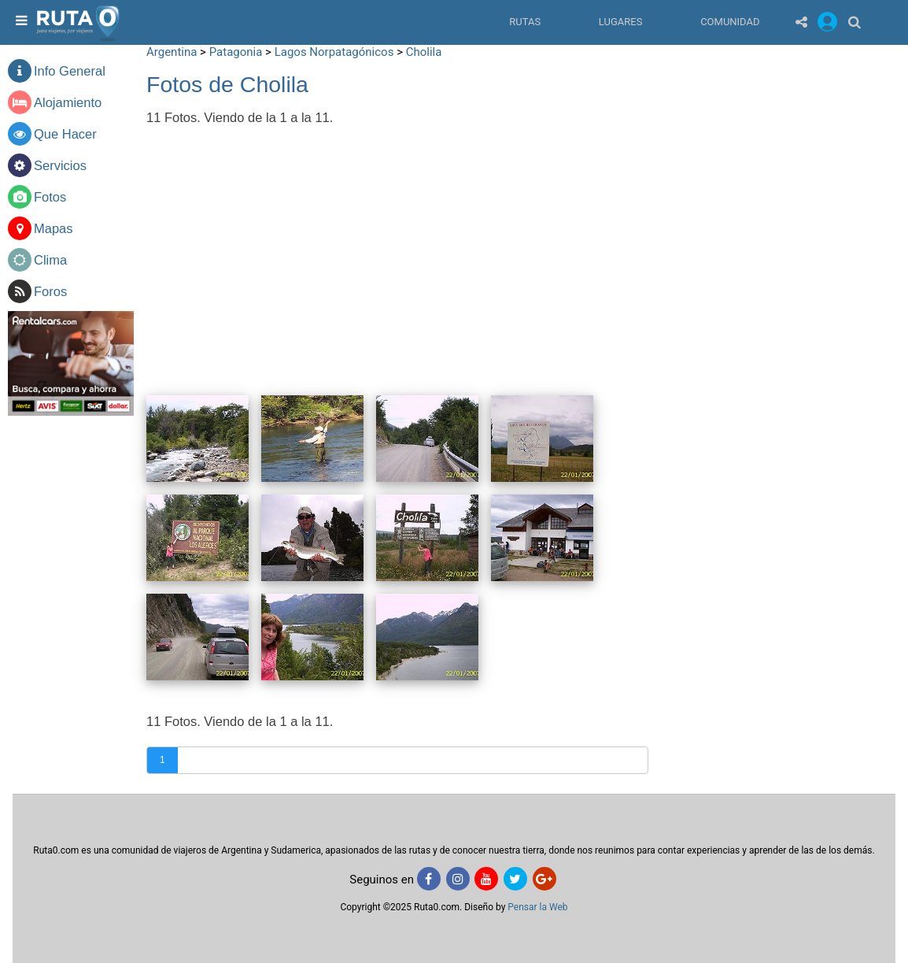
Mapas (53, 228)
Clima (50, 260)
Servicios (60, 165)
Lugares (621, 22)
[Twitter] (515, 879)
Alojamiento (68, 102)
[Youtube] (486, 879)
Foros (50, 291)
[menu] (19, 21)
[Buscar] (854, 21)
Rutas (525, 22)
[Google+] (544, 879)
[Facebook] (429, 879)
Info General (69, 71)
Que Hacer (65, 134)
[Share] (801, 21)
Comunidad (729, 22)
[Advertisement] (780, 149)
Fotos (50, 197)
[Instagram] (458, 879)
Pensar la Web (537, 907)
